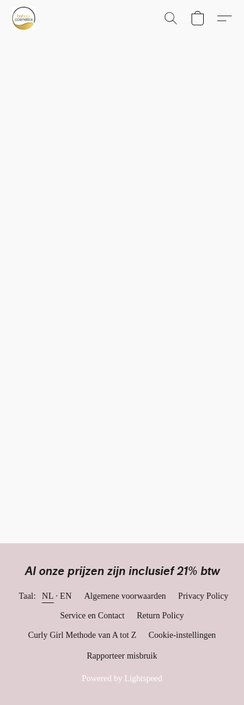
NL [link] (48, 596)
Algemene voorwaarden (125, 596)
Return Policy (160, 615)
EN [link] (66, 596)
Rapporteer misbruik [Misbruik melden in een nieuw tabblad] (122, 655)
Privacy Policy (203, 596)
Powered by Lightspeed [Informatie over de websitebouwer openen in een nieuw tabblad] (122, 678)
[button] (24, 18)
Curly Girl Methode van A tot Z (82, 635)
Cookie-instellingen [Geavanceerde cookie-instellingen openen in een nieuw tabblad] (181, 635)
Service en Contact (92, 615)
